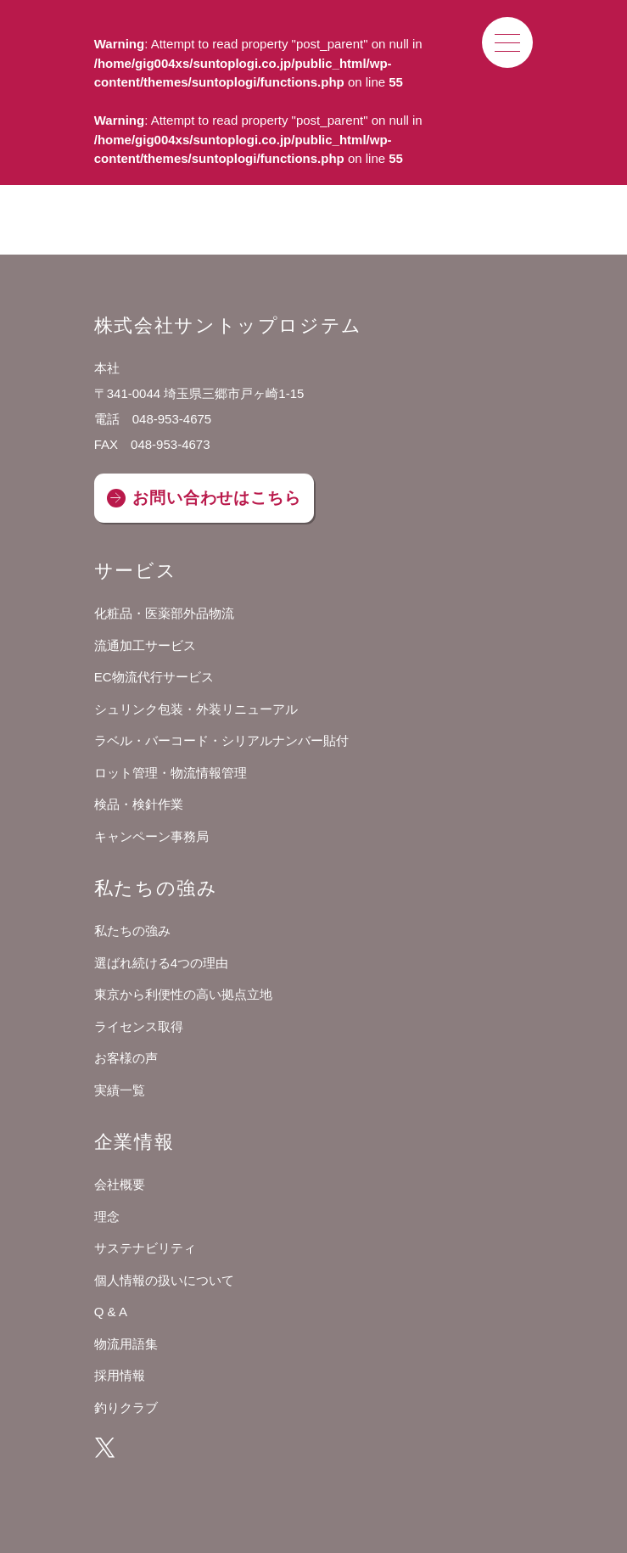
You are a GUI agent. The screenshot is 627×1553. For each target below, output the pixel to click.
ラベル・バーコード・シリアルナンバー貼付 (221, 740)
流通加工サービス (145, 645)
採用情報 (119, 1375)
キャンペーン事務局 (151, 836)
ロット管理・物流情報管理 (170, 772)
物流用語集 (126, 1344)
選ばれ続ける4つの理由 (161, 963)
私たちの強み (132, 930)
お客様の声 (126, 1058)
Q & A (110, 1311)
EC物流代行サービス (154, 677)
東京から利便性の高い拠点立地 (183, 994)
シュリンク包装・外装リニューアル (196, 709)
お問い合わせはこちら (216, 498)
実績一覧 (119, 1090)
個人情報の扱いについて (164, 1280)
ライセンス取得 (138, 1026)
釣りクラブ (126, 1407)
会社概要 (119, 1184)
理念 (107, 1216)
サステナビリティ (145, 1248)
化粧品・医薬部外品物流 (164, 613)
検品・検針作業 (138, 804)
